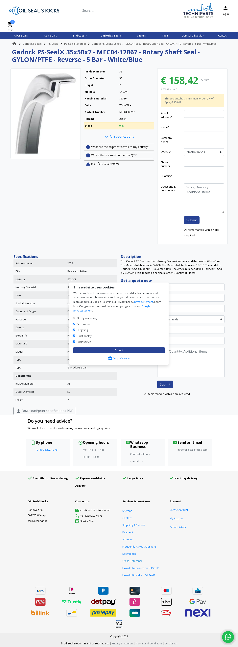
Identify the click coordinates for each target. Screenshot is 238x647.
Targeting (82, 330)
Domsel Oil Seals (193, 35)
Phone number (165, 164)
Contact (222, 35)
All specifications (119, 136)
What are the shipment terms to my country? (117, 147)
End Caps (80, 35)
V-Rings (143, 35)
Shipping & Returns (133, 525)
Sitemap (127, 511)
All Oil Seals (22, 35)
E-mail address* (166, 115)
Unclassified (84, 342)
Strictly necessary (87, 318)
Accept (119, 350)
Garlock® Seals (112, 35)
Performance (84, 324)
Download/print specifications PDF (44, 411)
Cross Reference (132, 561)
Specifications (25, 256)
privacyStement (143, 302)
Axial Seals (52, 35)
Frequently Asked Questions (139, 546)
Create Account (179, 510)
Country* (166, 151)
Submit (191, 220)
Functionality (84, 336)
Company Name (166, 140)
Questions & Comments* (168, 188)
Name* (165, 127)
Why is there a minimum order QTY (111, 155)
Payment (127, 532)
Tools (165, 35)
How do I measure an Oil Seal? (140, 568)
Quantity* (166, 176)
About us (127, 539)
